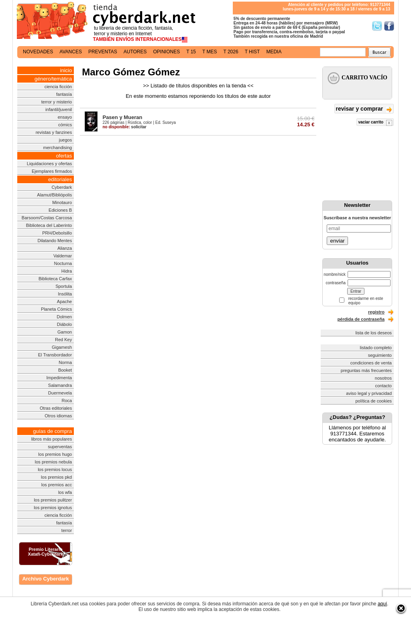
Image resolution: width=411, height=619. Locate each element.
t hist (252, 52)
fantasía (64, 94)
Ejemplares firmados (52, 171)
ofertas (64, 156)
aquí (382, 604)
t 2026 (230, 52)
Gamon (64, 332)
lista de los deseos (374, 332)
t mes (209, 52)
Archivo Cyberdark (45, 579)
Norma (65, 362)
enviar (337, 241)
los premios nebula (53, 461)
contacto (383, 385)
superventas (60, 446)
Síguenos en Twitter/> (377, 26)
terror (66, 530)
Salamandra (60, 385)
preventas (102, 52)
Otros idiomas (58, 415)
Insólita (65, 293)
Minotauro (62, 202)
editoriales (60, 179)
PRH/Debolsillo (57, 233)
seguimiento (380, 355)
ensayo (65, 117)
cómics (65, 124)
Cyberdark (61, 187)
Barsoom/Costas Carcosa (47, 217)
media (273, 52)
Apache (64, 301)
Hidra (66, 271)
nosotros (383, 378)
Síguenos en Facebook (389, 26)
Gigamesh (62, 347)
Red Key (63, 339)
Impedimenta (59, 377)
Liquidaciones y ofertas (49, 163)
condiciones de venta (371, 362)
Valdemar (62, 255)
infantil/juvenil (58, 109)
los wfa (65, 492)
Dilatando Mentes (55, 240)
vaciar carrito (375, 123)
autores (135, 52)
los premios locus (55, 469)
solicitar (124, 127)
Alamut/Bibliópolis (54, 194)
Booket (65, 370)
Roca (66, 400)
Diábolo (64, 324)
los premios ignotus (53, 507)
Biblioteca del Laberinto (49, 225)
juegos (65, 140)
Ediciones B (60, 210)
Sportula (63, 286)
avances (70, 52)
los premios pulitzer (53, 500)
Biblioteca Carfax (55, 278)
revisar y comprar (364, 109)
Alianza (64, 248)
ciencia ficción (58, 86)
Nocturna (63, 263)
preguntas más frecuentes (366, 370)
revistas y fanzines (54, 132)
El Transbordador (55, 354)
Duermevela (60, 392)
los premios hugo (55, 454)
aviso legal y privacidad (369, 393)
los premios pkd (56, 477)
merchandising (57, 147)
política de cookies (374, 401)
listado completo (376, 347)
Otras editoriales (56, 408)
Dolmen (64, 316)
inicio (66, 70)
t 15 (191, 52)
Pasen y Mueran (122, 117)
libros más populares (51, 439)
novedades (38, 52)
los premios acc (56, 484)
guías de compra (52, 431)
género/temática (53, 79)
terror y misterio (56, 101)
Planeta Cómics (56, 309)
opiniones (166, 52)
